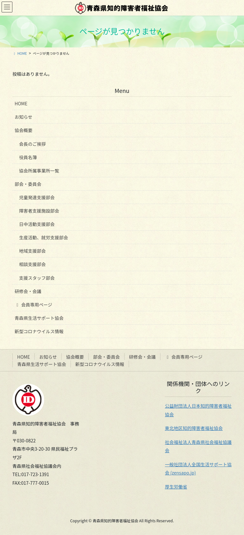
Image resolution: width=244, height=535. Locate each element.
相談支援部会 (32, 264)
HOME (21, 103)
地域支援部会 (32, 251)
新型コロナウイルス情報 (39, 331)
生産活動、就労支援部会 (43, 237)
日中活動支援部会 (37, 224)
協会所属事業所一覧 (39, 170)
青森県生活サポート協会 (39, 318)
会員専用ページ (33, 304)
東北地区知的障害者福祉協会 (194, 428)
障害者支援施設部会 (39, 211)
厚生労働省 (176, 486)
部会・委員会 (28, 184)
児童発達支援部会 (37, 197)
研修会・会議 (28, 291)
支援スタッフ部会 (37, 278)
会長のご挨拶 (32, 144)
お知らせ (23, 117)
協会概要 (23, 130)
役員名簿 (28, 157)
